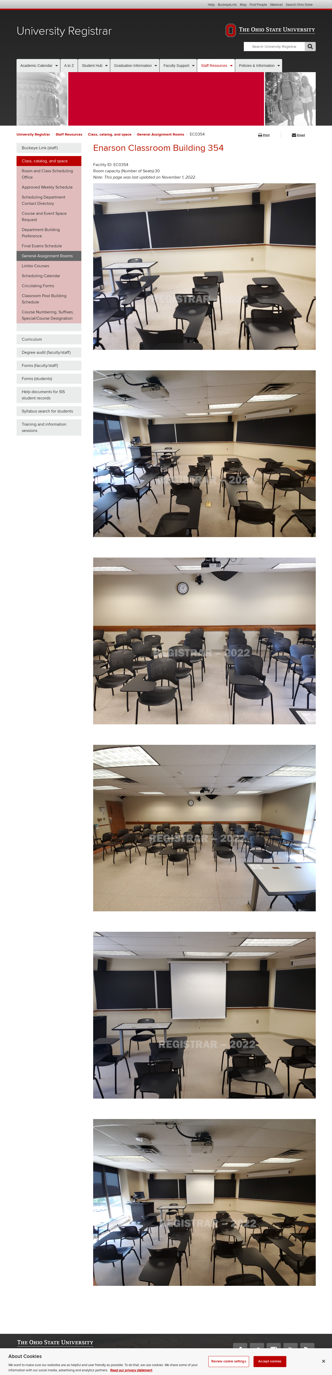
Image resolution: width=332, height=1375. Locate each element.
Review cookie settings (228, 1366)
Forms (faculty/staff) (40, 365)
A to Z (69, 65)
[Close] (323, 1366)
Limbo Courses (35, 266)
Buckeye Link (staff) (40, 148)
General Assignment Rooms (160, 134)
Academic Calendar (36, 65)
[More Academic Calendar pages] (56, 65)
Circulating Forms (38, 285)
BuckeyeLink (227, 5)
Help (211, 5)
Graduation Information (133, 65)
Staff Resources (214, 65)
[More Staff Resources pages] (231, 65)
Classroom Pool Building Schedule (44, 299)
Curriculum (32, 339)
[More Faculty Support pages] (193, 65)
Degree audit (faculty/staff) (46, 352)
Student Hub (92, 65)
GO (310, 46)
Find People (258, 5)
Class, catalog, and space (109, 134)
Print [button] (264, 135)
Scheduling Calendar (41, 276)
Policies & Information (257, 65)
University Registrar (64, 31)
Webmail (276, 5)
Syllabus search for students (47, 411)
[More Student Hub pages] (106, 65)
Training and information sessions (44, 427)
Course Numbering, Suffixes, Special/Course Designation (48, 315)
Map (243, 5)
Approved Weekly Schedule (47, 187)
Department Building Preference (41, 233)
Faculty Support (176, 65)
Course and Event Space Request (44, 216)
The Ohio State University (27, 5)
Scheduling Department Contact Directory (43, 200)
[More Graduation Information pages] (155, 65)
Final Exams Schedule (42, 246)
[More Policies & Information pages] (278, 65)
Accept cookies (269, 1366)
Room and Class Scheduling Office (47, 174)
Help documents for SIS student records (43, 395)
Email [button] (298, 135)
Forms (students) (37, 378)
